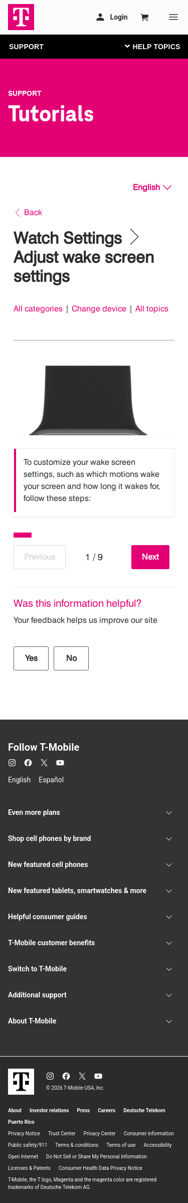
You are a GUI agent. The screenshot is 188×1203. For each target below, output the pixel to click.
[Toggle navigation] (150, 46)
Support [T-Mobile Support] (25, 93)
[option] (94, 480)
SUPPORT (26, 47)
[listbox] (94, 480)
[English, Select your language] (152, 187)
